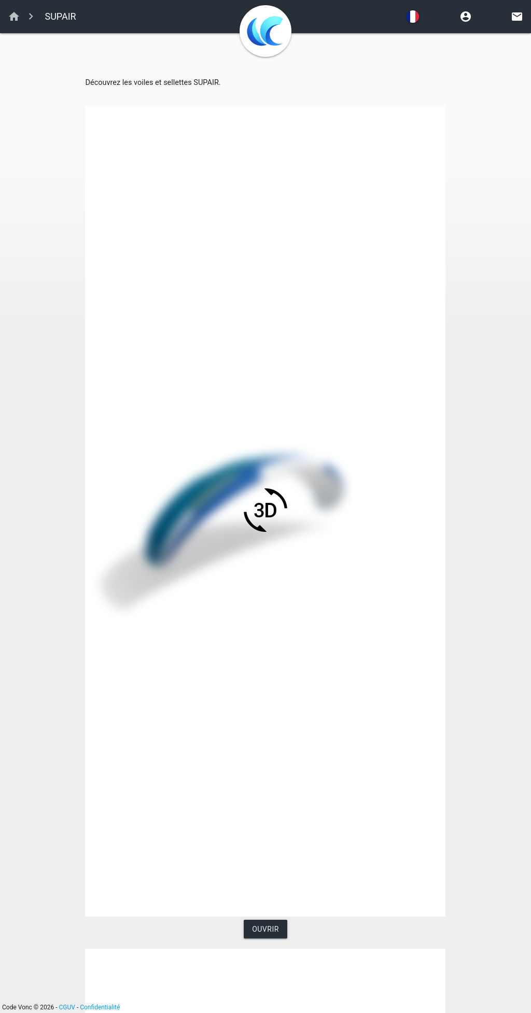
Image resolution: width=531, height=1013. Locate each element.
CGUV (67, 1007)
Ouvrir (265, 929)
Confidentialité (100, 1007)
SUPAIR (59, 16)
